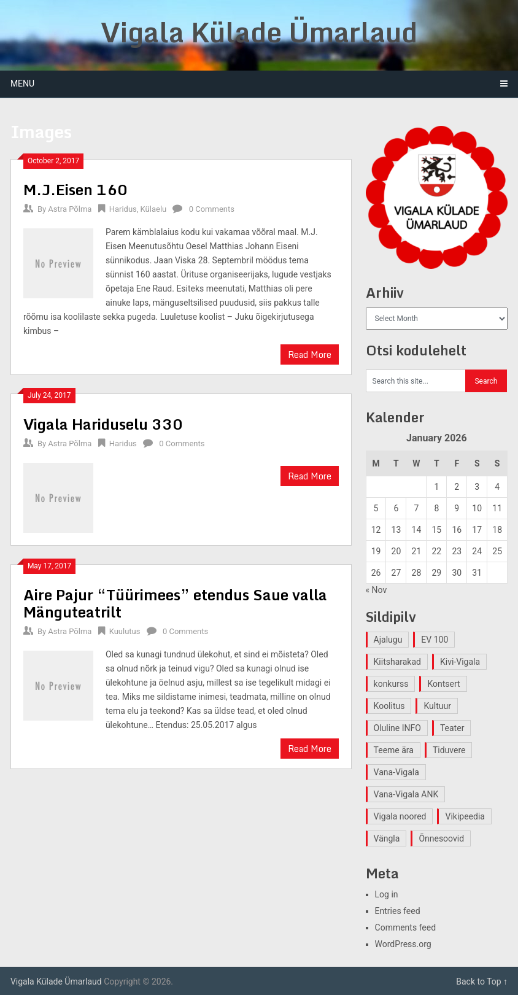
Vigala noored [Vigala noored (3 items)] (400, 816)
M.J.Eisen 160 (75, 189)
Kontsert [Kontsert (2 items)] (443, 684)
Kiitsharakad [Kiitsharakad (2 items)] (397, 662)
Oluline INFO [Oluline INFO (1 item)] (397, 728)
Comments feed (405, 927)
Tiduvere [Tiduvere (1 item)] (449, 750)
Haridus (123, 209)
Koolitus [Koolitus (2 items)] (389, 706)
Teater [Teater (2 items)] (452, 728)
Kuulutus (125, 631)
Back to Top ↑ (482, 981)
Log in (386, 894)
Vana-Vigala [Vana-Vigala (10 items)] (396, 772)
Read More (309, 354)
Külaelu (154, 209)
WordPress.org (403, 944)
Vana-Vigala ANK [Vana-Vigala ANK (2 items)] (406, 794)
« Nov (376, 590)
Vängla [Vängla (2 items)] (387, 838)
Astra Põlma (69, 209)
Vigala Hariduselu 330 (103, 424)
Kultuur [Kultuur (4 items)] (437, 706)
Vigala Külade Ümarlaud (259, 32)
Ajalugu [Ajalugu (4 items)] (388, 640)
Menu (22, 83)
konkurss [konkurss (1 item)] (391, 684)
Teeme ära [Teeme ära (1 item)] (394, 750)
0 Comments (211, 209)
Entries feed (397, 911)
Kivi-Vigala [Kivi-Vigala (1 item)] (460, 662)
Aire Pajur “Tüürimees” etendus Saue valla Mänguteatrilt (175, 603)
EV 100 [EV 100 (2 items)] (434, 640)
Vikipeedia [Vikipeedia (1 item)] (464, 816)
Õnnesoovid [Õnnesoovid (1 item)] (441, 838)
